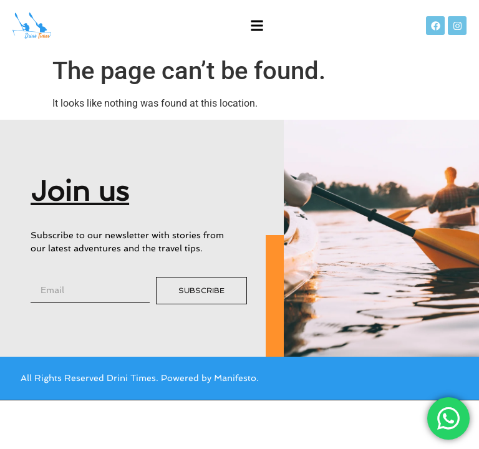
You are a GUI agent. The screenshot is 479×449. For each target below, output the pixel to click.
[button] (257, 26)
